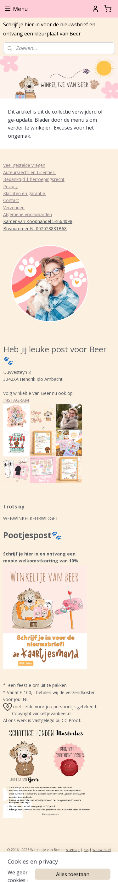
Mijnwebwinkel (79, 860)
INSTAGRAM (16, 400)
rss (86, 849)
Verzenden (14, 207)
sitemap (73, 849)
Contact (11, 200)
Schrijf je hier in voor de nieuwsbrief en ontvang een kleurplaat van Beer (49, 29)
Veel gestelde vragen (24, 165)
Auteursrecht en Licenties (29, 172)
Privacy (10, 186)
